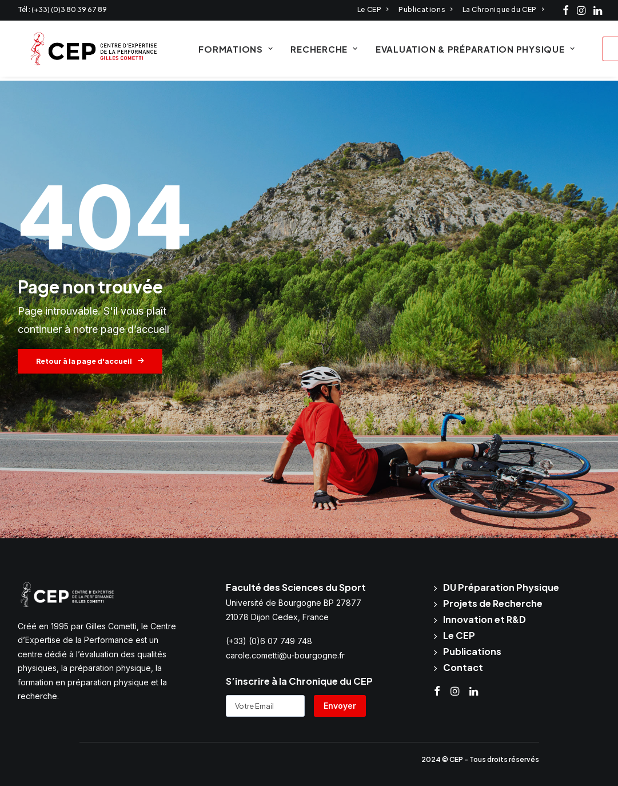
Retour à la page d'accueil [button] (90, 362)
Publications (425, 9)
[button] (566, 10)
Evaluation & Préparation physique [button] (465, 51)
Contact (463, 667)
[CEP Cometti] (86, 51)
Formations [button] (226, 51)
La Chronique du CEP (503, 9)
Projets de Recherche (493, 603)
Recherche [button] (315, 51)
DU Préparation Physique (501, 587)
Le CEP (373, 9)
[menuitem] (373, 9)
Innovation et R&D (484, 619)
